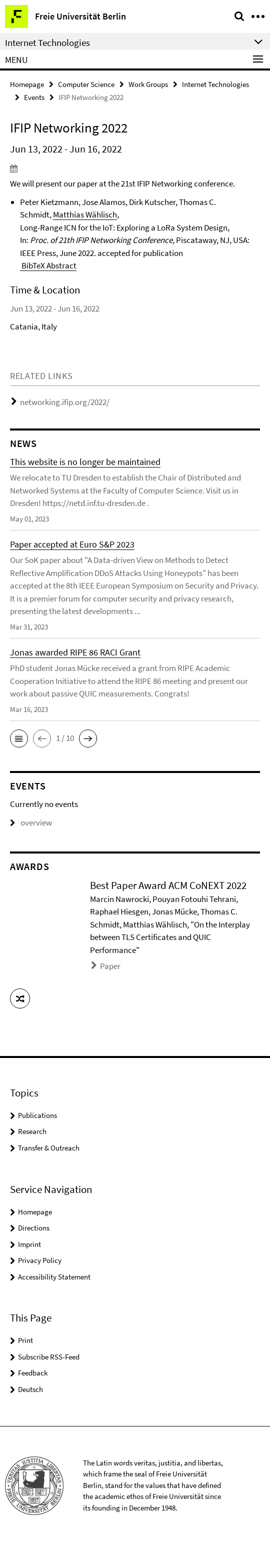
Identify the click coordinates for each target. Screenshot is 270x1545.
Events (34, 97)
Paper (110, 966)
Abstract (60, 265)
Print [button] (25, 1340)
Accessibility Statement (54, 1277)
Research (32, 1131)
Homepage (27, 84)
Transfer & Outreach (49, 1147)
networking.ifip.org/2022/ (65, 402)
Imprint (29, 1244)
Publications (37, 1115)
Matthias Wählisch (85, 214)
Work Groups (148, 84)
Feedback (33, 1373)
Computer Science (86, 84)
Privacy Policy (40, 1260)
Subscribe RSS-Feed (49, 1357)
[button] (19, 738)
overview (31, 822)
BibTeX (32, 265)
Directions (34, 1227)
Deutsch (30, 1389)
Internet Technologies (215, 84)
